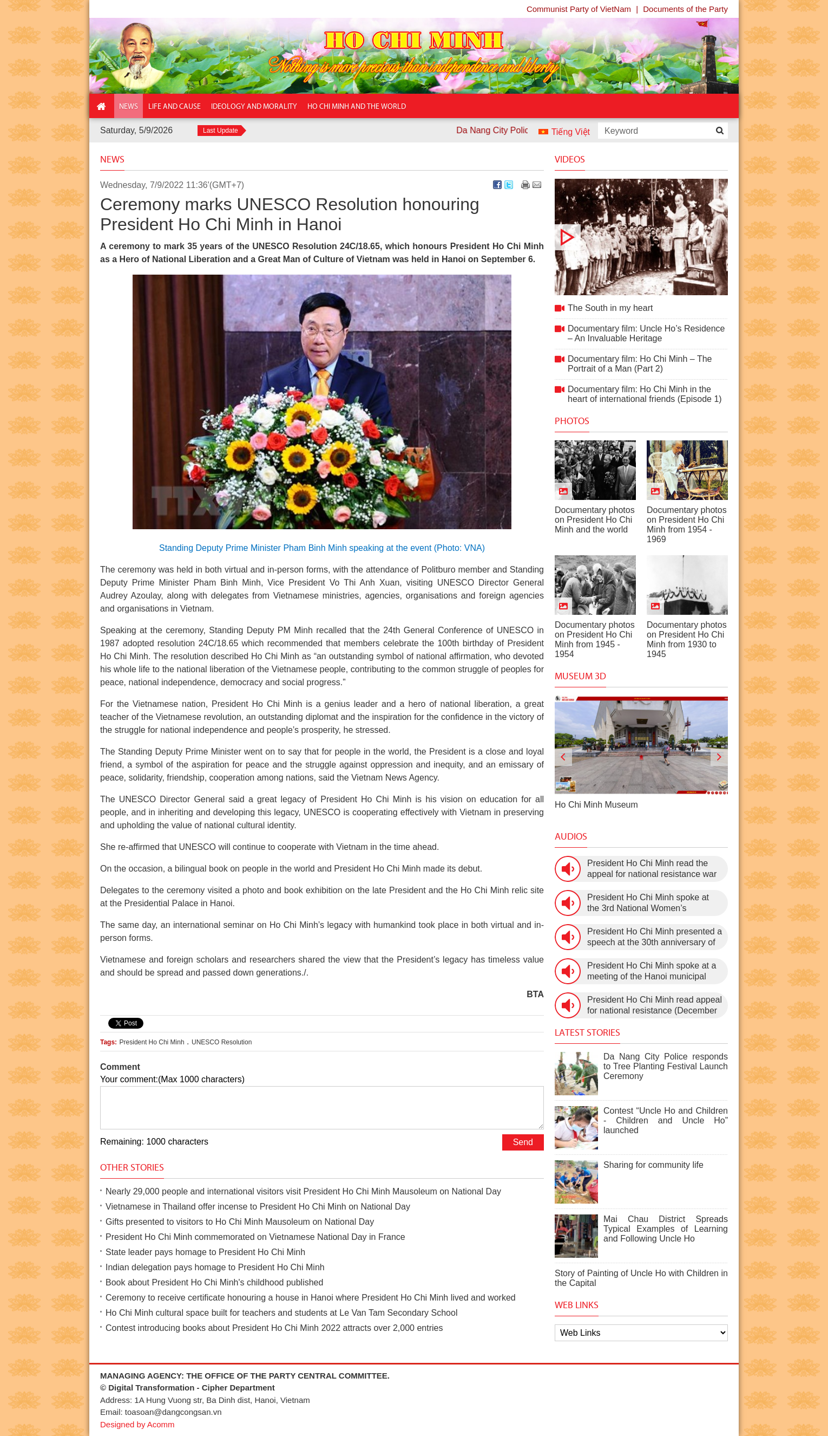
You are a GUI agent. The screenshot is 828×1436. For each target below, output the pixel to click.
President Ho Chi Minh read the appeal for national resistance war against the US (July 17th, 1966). (652, 869)
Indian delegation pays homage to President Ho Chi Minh (215, 1267)
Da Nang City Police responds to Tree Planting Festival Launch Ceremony (665, 1066)
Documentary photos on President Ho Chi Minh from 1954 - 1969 (687, 524)
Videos (570, 159)
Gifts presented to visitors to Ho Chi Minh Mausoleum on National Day (240, 1221)
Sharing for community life (653, 1164)
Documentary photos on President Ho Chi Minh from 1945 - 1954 (595, 639)
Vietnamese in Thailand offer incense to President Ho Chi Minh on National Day (258, 1206)
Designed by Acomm (137, 1424)
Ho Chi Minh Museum (596, 804)
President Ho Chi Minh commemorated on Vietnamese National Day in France (255, 1237)
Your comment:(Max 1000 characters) (172, 1079)
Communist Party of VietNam (579, 9)
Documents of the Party (685, 9)
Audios (571, 836)
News (112, 159)
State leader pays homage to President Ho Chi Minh (205, 1252)
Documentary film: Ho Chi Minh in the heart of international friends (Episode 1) (645, 394)
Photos (572, 421)
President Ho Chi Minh (152, 1042)
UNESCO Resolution (222, 1042)
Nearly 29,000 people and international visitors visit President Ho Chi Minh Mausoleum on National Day (303, 1191)
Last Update (220, 130)
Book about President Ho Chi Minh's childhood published (214, 1282)
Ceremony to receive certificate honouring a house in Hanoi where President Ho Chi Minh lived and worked (311, 1297)
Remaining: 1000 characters (154, 1141)
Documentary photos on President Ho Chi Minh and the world (595, 519)
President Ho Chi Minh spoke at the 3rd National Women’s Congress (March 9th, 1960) (648, 903)
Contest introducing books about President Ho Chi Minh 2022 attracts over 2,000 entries (274, 1328)
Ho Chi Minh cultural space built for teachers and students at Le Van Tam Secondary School (281, 1312)
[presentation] (563, 757)
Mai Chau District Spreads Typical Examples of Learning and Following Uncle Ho (665, 1228)
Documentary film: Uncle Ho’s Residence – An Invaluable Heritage (646, 333)
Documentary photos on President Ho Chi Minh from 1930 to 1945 (687, 639)
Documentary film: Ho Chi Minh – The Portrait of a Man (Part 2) (640, 363)
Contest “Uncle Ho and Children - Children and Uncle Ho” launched (665, 1120)
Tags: (108, 1042)
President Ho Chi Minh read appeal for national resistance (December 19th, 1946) (654, 1005)
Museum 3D (580, 676)
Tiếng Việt (570, 132)
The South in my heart (641, 237)
